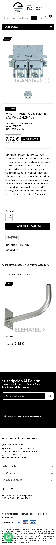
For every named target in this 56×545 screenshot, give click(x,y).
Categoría (11, 26)
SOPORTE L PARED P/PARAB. (19, 274)
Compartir (17, 249)
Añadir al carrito (29, 226)
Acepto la (23, 416)
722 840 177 (15, 454)
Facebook (3, 489)
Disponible (10, 108)
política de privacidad (29, 416)
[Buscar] (19, 18)
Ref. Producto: (12, 244)
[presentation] (27, 408)
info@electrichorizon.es (16, 457)
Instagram (12, 489)
